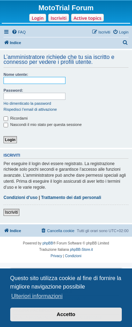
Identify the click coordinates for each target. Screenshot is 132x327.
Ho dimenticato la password (27, 103)
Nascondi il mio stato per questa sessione (43, 124)
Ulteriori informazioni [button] (37, 296)
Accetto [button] (66, 314)
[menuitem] (19, 32)
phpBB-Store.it (81, 250)
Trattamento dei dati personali (71, 197)
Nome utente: (16, 74)
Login (38, 18)
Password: (13, 90)
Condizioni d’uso (21, 197)
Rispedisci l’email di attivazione (30, 109)
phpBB (48, 243)
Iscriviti (59, 18)
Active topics (87, 18)
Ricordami (16, 118)
